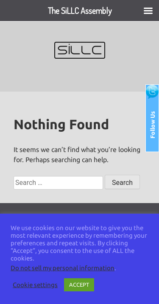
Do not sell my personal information (62, 267)
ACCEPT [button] (79, 285)
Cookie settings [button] (35, 284)
